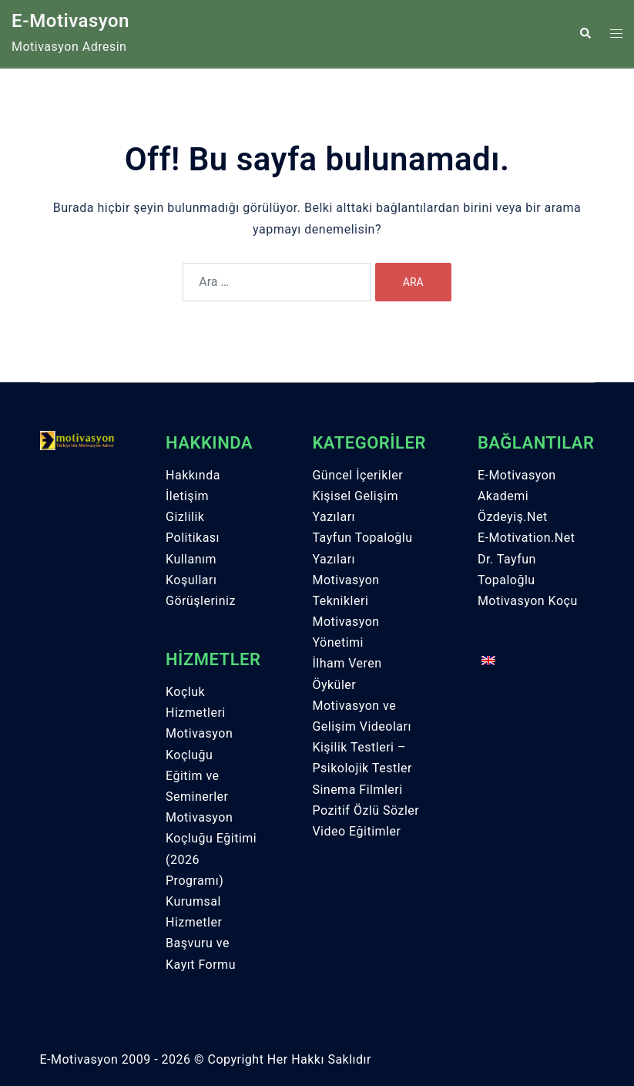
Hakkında (193, 475)
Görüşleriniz (201, 600)
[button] (585, 33)
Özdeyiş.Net (513, 516)
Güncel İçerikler (357, 475)
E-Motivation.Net (526, 537)
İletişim (187, 496)
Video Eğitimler (356, 831)
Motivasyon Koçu (528, 600)
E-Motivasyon (70, 21)
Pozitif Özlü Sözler (365, 810)
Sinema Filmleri (357, 789)
